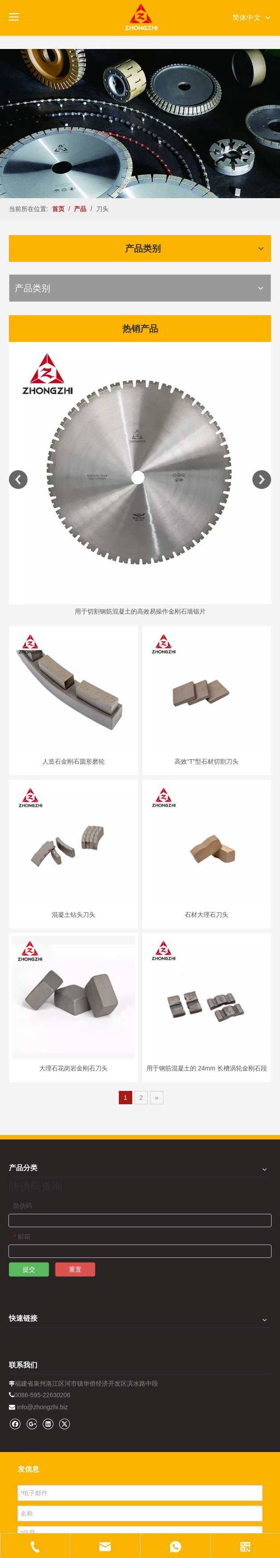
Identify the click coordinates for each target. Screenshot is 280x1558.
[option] (140, 479)
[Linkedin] (47, 1423)
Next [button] (261, 479)
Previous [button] (18, 479)
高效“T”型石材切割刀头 (206, 761)
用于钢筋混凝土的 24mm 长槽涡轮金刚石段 (206, 1068)
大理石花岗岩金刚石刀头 (73, 1068)
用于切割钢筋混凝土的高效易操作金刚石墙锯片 (140, 611)
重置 (75, 1269)
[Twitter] (64, 1423)
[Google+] (31, 1423)
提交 (29, 1269)
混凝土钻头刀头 (73, 914)
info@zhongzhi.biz (42, 1407)
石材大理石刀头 (206, 914)
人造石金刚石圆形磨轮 (73, 761)
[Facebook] (14, 1423)
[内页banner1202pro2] (140, 123)
